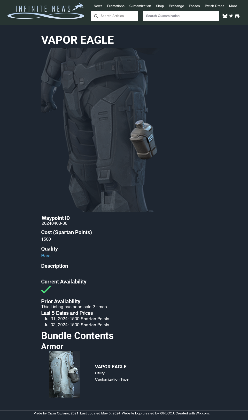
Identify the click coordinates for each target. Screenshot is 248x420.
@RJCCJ (167, 413)
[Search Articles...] (114, 16)
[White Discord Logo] (237, 16)
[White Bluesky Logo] (225, 16)
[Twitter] (231, 16)
